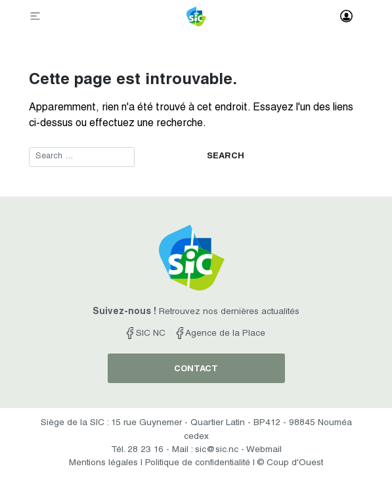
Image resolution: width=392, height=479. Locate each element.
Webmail (264, 450)
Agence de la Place (221, 333)
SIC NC (146, 333)
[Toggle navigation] (37, 17)
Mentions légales (103, 463)
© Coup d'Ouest (290, 463)
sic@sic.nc (216, 450)
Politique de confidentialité (197, 463)
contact (196, 369)
